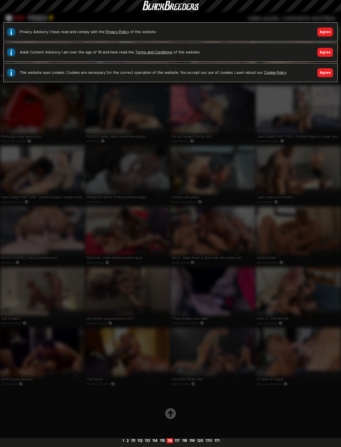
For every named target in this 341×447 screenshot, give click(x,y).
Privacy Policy (117, 32)
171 (217, 441)
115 (162, 441)
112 (140, 441)
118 (184, 441)
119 (192, 441)
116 (169, 441)
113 (147, 441)
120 (200, 441)
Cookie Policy (275, 72)
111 (133, 441)
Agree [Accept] (325, 32)
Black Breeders (170, 10)
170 (209, 441)
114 (155, 441)
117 (177, 441)
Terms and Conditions (154, 52)
